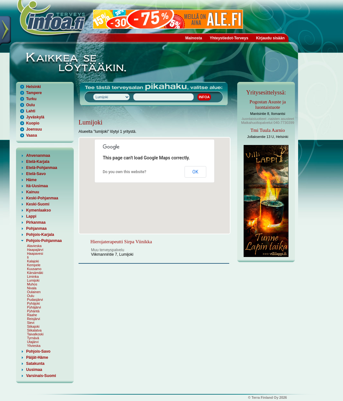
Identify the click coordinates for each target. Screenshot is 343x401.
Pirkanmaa (36, 222)
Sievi (30, 323)
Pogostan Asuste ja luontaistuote (267, 104)
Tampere (34, 93)
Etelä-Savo (36, 174)
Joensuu (34, 129)
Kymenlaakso (38, 210)
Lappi (31, 216)
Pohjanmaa (36, 228)
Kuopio (32, 123)
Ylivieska (33, 346)
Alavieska (34, 246)
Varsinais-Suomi (41, 375)
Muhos (32, 284)
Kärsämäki (35, 273)
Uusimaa (34, 369)
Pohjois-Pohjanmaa (44, 240)
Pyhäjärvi (34, 307)
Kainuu (32, 192)
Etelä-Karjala (37, 161)
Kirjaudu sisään (270, 38)
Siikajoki (33, 326)
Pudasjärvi (35, 299)
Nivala (32, 288)
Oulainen (34, 292)
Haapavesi (35, 253)
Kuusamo (34, 269)
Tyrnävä (33, 338)
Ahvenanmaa (38, 155)
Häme (31, 180)
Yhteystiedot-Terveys (229, 38)
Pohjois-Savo (38, 351)
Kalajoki (33, 261)
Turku (31, 99)
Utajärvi (32, 342)
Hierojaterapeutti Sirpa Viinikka (121, 241)
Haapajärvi (35, 250)
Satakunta (35, 363)
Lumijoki (33, 280)
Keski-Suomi (37, 204)
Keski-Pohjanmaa (42, 198)
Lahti (30, 111)
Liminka (33, 276)
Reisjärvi (33, 319)
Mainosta (193, 38)
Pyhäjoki (33, 303)
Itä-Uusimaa (37, 186)
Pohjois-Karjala (40, 234)
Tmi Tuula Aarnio (267, 130)
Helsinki (33, 86)
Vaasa (31, 135)
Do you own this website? (124, 172)
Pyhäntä (33, 311)
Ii (28, 257)
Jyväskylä (35, 117)
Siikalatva (34, 330)
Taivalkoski (35, 334)
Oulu (30, 105)
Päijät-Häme (37, 357)
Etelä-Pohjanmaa (41, 167)
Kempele (33, 265)
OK (195, 171)
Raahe (32, 315)
